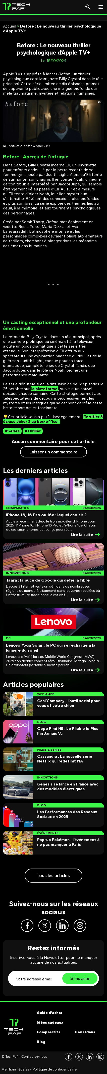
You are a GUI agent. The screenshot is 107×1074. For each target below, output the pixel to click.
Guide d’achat (50, 1012)
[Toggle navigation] (100, 7)
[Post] (53, 508)
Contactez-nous (34, 1056)
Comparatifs (48, 1032)
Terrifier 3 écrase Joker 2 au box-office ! (53, 419)
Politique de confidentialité (55, 1069)
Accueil (9, 26)
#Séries (12, 431)
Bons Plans (85, 1032)
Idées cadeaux (50, 1022)
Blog (41, 1041)
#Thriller (33, 431)
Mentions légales (15, 1069)
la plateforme (44, 388)
